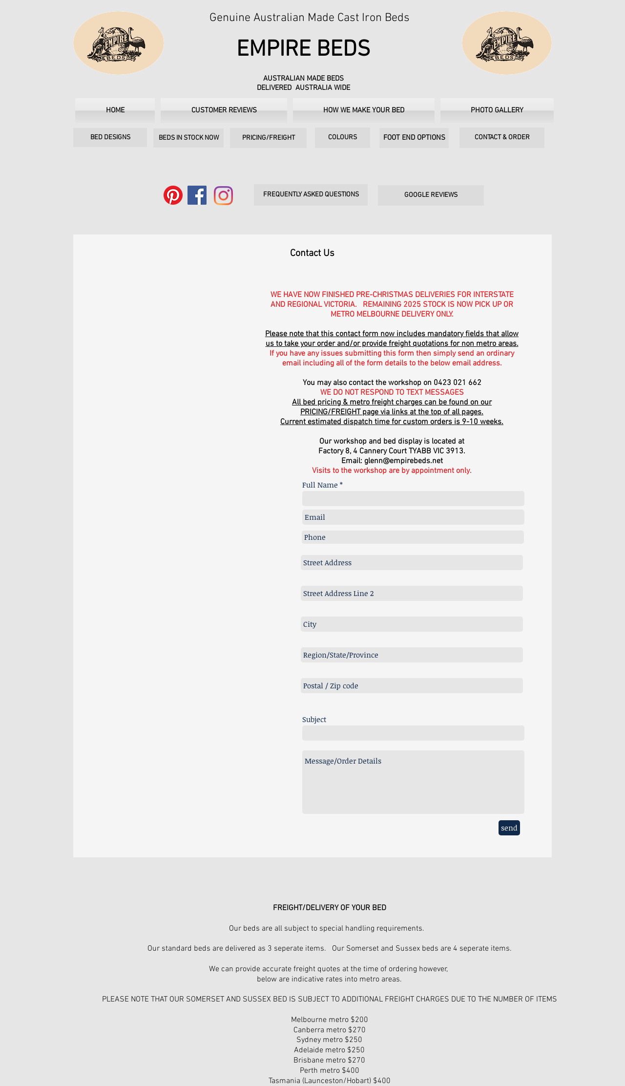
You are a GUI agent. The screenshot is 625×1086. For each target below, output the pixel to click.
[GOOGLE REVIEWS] (431, 195)
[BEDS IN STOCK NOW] (188, 138)
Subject (314, 719)
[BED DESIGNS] (110, 137)
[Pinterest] (173, 195)
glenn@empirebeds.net (403, 461)
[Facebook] (197, 195)
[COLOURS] (342, 138)
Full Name (320, 485)
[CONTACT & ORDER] (501, 138)
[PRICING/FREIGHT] (268, 138)
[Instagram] (223, 195)
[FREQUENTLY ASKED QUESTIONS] (311, 195)
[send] (509, 827)
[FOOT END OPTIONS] (414, 138)
